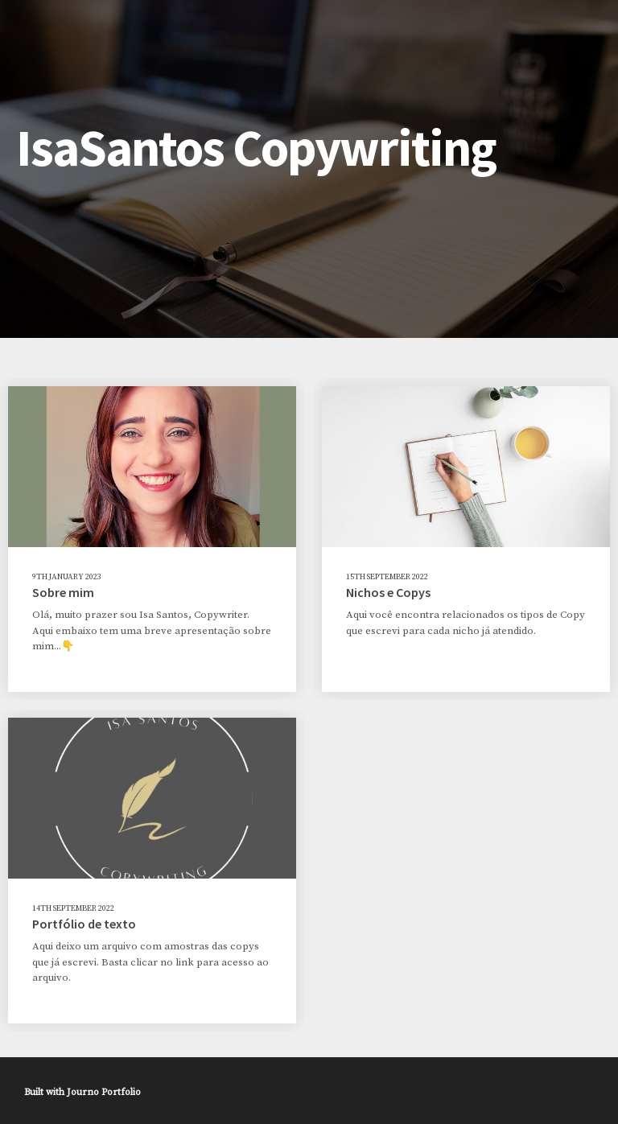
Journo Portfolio (104, 1092)
